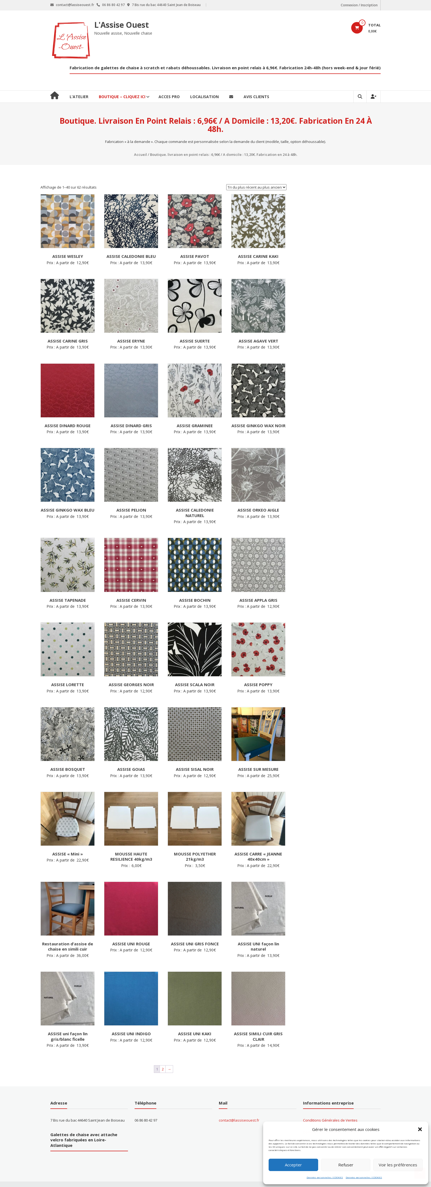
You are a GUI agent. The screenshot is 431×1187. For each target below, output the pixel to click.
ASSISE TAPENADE (68, 600)
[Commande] (256, 187)
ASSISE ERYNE (131, 341)
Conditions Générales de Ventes (330, 1120)
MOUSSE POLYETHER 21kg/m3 (195, 856)
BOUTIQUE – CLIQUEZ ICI (122, 96)
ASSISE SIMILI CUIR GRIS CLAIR (258, 1036)
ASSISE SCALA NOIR (194, 684)
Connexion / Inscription (359, 5)
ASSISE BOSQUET (67, 769)
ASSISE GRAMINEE (195, 425)
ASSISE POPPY (258, 684)
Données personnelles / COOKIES (325, 1177)
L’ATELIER (79, 96)
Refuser (345, 1164)
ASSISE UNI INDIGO (131, 1033)
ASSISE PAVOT (194, 256)
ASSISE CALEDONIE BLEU (131, 256)
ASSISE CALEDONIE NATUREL (195, 512)
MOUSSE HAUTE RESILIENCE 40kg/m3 (131, 856)
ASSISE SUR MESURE (258, 769)
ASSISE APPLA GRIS (258, 600)
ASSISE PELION (131, 510)
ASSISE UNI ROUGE (131, 943)
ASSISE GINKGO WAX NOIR (258, 425)
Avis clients (256, 96)
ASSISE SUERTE (195, 341)
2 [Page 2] (163, 1069)
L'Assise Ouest (121, 25)
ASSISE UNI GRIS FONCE (195, 943)
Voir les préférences (398, 1164)
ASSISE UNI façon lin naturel (258, 946)
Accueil (140, 154)
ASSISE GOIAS (131, 769)
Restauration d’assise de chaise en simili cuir (67, 946)
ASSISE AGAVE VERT (258, 341)
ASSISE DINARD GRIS (131, 425)
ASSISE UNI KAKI (194, 1033)
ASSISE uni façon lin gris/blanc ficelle (68, 1036)
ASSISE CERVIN (131, 600)
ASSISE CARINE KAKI (258, 256)
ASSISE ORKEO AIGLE (258, 510)
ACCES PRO (169, 96)
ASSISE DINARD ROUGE (68, 425)
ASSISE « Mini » (67, 854)
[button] (420, 1129)
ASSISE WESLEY (67, 256)
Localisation (204, 96)
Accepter (293, 1164)
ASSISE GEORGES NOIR (131, 684)
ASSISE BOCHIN (195, 600)
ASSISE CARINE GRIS (68, 341)
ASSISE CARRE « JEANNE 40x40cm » (258, 856)
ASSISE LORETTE (67, 684)
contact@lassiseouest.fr (239, 1120)
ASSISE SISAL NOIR (195, 769)
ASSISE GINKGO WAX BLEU (67, 510)
